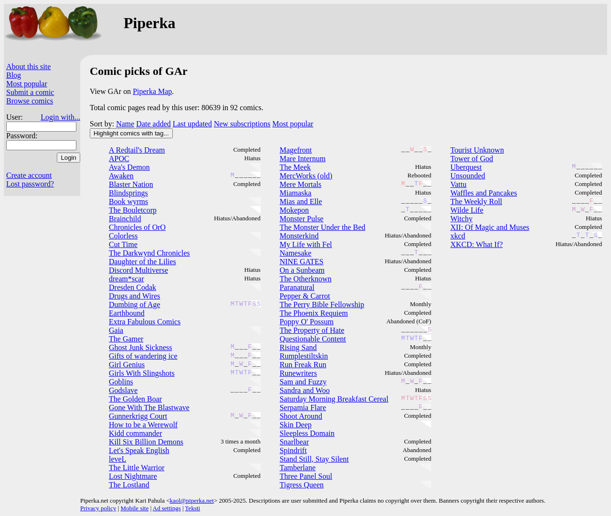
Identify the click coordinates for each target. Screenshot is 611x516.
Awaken (121, 176)
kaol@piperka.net (191, 500)
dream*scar (126, 279)
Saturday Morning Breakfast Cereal (334, 399)
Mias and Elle (301, 201)
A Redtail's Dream (137, 150)
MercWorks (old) (306, 176)
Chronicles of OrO (137, 227)
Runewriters (298, 373)
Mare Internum (303, 159)
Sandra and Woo (305, 390)
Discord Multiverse (138, 270)
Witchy (461, 219)
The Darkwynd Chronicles (149, 253)
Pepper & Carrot (305, 296)
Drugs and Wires (134, 296)
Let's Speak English (139, 450)
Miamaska (296, 193)
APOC (119, 159)
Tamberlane (298, 468)
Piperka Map (152, 91)
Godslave (123, 390)
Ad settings (167, 508)
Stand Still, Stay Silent (314, 459)
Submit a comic (30, 92)
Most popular (26, 84)
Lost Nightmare (133, 476)
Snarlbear (294, 442)
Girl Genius (127, 365)
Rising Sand (298, 347)
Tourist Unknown (477, 150)
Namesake (296, 253)
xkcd (457, 236)
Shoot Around (301, 416)
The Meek (295, 167)
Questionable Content (313, 339)
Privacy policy (98, 508)
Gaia (116, 330)
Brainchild (125, 219)
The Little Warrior (137, 468)
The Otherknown (306, 279)
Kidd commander (135, 433)
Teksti (192, 508)
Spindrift (293, 450)
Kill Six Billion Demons (146, 442)
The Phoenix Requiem (314, 313)
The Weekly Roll (476, 201)
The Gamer (126, 339)
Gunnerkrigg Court (138, 416)
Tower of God (471, 159)
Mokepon (294, 210)
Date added (153, 124)
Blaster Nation (131, 184)
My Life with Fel (306, 244)
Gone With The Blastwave (149, 407)
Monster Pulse (302, 219)
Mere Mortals (301, 184)
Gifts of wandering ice (143, 356)
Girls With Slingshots (142, 373)
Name (125, 124)
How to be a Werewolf (143, 425)
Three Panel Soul (306, 476)
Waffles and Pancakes (483, 193)
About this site (28, 66)
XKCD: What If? (476, 244)
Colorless (123, 236)
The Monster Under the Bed (323, 227)
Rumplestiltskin (304, 356)
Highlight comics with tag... (131, 133)
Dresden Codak (132, 287)
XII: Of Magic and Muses (489, 227)
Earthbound (127, 313)
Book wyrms (128, 201)
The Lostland (129, 485)
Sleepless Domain (307, 433)
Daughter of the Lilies (142, 262)
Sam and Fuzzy (303, 382)
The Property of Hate (312, 330)
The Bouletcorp (133, 210)
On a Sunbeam (302, 270)
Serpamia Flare (303, 407)
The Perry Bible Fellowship (322, 304)
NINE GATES (302, 262)
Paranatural (297, 287)
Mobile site (135, 508)
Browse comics (29, 101)
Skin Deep (296, 425)
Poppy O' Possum (307, 322)
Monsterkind (299, 236)
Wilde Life (466, 210)
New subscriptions (242, 124)
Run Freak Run (303, 365)
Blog (13, 75)
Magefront (296, 150)
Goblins (121, 382)
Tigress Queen (302, 485)
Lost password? (30, 184)
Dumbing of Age (134, 304)
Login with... (60, 117)
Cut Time (123, 244)
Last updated (192, 124)
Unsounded (467, 176)
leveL (117, 459)
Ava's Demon (129, 167)
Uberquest (466, 167)
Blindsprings (128, 193)
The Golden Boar (135, 399)
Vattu (458, 184)
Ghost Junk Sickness (140, 347)
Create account (29, 175)
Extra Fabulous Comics (144, 322)
